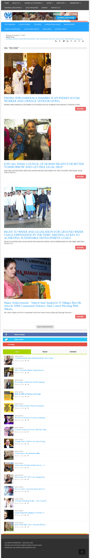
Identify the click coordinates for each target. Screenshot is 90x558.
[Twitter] (63, 41)
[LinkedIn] (67, 41)
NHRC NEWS (47, 29)
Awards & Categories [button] (33, 3)
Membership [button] (75, 3)
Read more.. (80, 109)
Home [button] (7, 3)
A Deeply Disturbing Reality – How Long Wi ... (31, 501)
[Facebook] (59, 41)
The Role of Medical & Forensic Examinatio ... (31, 418)
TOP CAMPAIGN (10, 24)
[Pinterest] (71, 41)
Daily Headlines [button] (32, 8)
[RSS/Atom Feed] (55, 41)
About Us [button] (16, 3)
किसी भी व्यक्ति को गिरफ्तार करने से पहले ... (28, 394)
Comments (73, 352)
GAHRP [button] (50, 3)
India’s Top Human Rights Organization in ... (30, 370)
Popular (45, 352)
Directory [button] (61, 3)
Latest (17, 352)
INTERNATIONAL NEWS (52, 24)
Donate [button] (44, 8)
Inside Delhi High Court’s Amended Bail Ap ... (31, 525)
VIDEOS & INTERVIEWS (12, 29)
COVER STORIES (24, 24)
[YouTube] (82, 41)
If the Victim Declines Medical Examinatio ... (30, 406)
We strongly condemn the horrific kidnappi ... (30, 382)
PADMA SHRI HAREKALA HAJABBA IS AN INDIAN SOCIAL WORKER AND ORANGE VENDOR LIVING (42, 99)
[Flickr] (74, 41)
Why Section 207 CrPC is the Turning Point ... (30, 477)
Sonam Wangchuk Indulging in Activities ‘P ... (30, 513)
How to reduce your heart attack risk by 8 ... (30, 489)
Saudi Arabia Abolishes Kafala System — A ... (30, 465)
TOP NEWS (37, 24)
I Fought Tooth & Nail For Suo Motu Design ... (31, 441)
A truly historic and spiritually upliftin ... (28, 453)
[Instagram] (78, 41)
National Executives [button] (13, 8)
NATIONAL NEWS (60, 29)
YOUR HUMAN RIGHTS (31, 29)
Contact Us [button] (55, 8)
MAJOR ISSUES (69, 24)
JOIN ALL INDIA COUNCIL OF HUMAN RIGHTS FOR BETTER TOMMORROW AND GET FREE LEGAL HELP (44, 165)
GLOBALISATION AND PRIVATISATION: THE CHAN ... (34, 358)
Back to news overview (45, 327)
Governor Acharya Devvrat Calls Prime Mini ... (31, 430)
